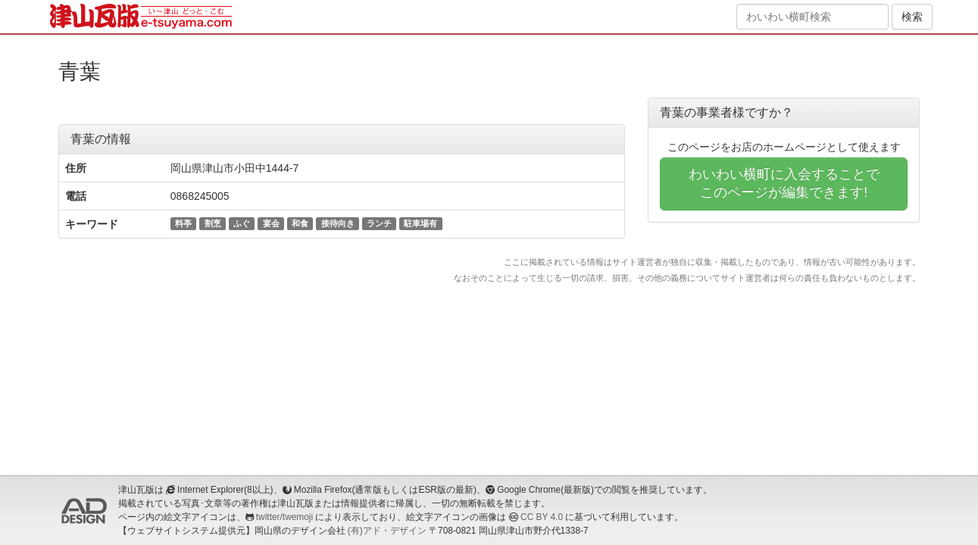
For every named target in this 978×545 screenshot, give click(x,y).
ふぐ (241, 223)
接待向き (338, 223)
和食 (300, 223)
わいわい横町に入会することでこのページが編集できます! (784, 183)
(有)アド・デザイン (387, 530)
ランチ (379, 223)
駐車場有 (420, 223)
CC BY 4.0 (541, 517)
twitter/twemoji (284, 517)
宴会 (271, 223)
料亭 (183, 223)
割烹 (213, 223)
